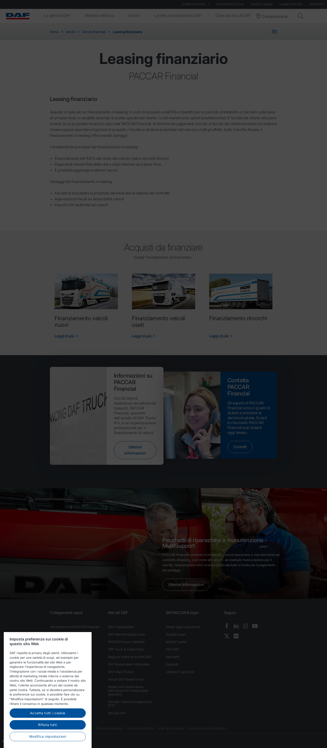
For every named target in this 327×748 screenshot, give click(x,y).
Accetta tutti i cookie (47, 726)
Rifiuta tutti (47, 738)
